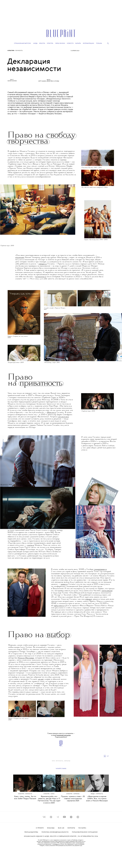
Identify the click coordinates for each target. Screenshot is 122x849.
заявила (64, 584)
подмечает (19, 257)
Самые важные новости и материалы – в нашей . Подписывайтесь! (61, 735)
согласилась (63, 417)
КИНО (52, 793)
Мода (93, 793)
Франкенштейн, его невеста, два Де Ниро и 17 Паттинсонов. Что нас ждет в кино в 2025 (49, 800)
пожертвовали (100, 569)
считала (30, 545)
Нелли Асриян (12, 81)
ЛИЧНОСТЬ (19, 50)
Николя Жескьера (26, 658)
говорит (88, 599)
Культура (11, 50)
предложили (59, 606)
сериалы (67, 761)
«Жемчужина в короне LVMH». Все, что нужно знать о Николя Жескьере (97, 799)
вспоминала (40, 277)
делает (41, 679)
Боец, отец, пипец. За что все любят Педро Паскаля (25, 798)
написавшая (107, 591)
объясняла (51, 412)
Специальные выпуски (22, 43)
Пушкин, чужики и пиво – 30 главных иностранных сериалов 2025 (73, 799)
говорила (43, 264)
